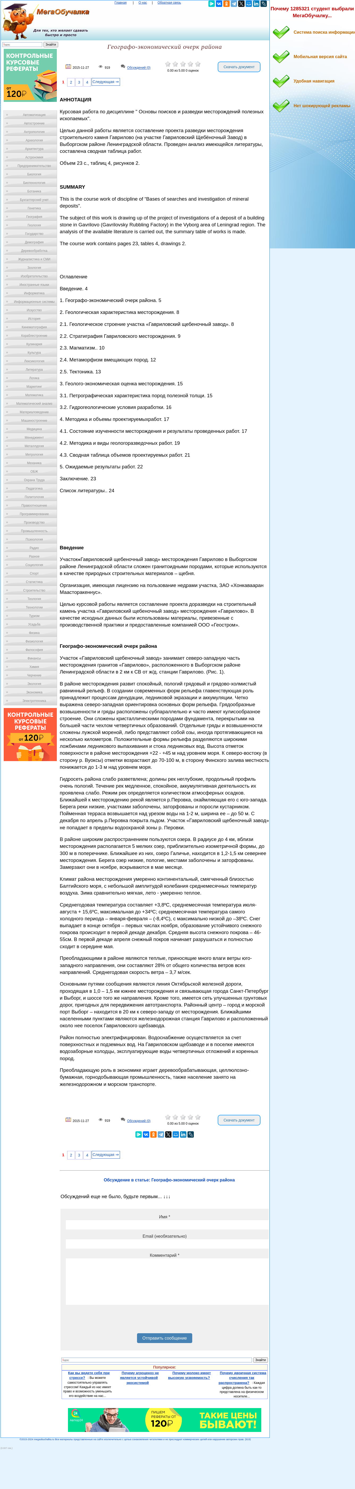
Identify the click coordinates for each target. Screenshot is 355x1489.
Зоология (34, 268)
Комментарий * (164, 1255)
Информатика (34, 293)
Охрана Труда (34, 480)
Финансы (34, 658)
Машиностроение (34, 420)
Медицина (34, 429)
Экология (34, 684)
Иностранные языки (34, 285)
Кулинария (34, 344)
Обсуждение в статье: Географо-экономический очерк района (169, 1180)
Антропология (34, 132)
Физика (34, 633)
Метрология (34, 454)
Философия (34, 650)
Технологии (34, 607)
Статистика (34, 582)
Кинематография (34, 327)
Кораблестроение (34, 336)
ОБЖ (34, 471)
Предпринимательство (34, 166)
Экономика (34, 692)
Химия (34, 667)
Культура (34, 353)
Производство (34, 522)
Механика (34, 463)
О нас (143, 3)
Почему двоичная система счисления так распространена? (242, 1378)
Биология (34, 174)
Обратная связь (169, 3)
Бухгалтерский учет (34, 200)
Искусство (34, 310)
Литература (34, 370)
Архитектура (34, 149)
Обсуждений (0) (139, 68)
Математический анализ (34, 403)
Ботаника (34, 191)
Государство (34, 234)
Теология (34, 599)
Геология (34, 225)
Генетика (34, 208)
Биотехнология (34, 183)
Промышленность (34, 531)
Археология (34, 140)
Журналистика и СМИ (34, 259)
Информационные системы (34, 302)
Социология (34, 565)
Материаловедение (34, 412)
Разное (34, 556)
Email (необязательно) (165, 1236)
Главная (120, 3)
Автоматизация (34, 115)
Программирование (34, 514)
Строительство (34, 590)
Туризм (34, 616)
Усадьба (34, 624)
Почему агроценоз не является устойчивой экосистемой (139, 1378)
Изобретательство (34, 276)
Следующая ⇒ (106, 82)
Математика (34, 395)
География (34, 217)
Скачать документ (239, 67)
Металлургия (34, 446)
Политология (34, 497)
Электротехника (34, 701)
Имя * (164, 1217)
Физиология (34, 641)
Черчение (34, 675)
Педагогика (34, 488)
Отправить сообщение (164, 1338)
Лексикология (34, 361)
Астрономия (34, 157)
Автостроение (34, 123)
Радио (34, 548)
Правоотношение (34, 505)
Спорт (34, 573)
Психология (34, 539)
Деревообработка (34, 251)
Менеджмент (34, 437)
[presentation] (106, 1321)
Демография (34, 242)
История (34, 319)
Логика (34, 378)
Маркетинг (34, 387)
